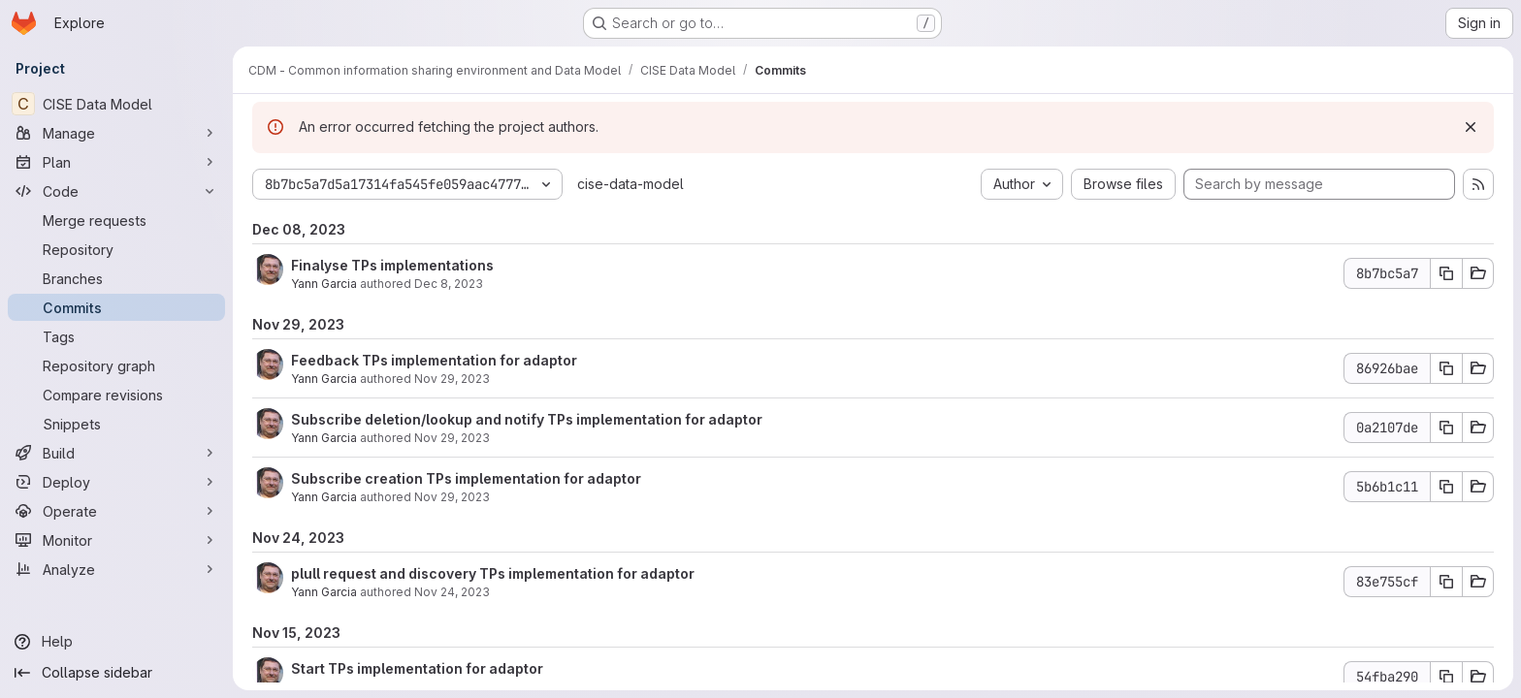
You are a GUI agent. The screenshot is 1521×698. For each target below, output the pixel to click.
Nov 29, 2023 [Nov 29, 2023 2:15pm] (452, 378)
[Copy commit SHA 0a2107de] (1446, 427)
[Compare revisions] (116, 394)
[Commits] (116, 307)
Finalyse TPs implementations (392, 265)
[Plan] (116, 161)
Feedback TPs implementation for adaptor (434, 360)
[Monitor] (116, 540)
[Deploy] (116, 481)
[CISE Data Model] (116, 103)
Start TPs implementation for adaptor (417, 668)
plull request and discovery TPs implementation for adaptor (493, 573)
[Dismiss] (1470, 127)
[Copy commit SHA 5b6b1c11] (1446, 486)
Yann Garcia (324, 283)
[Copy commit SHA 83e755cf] (1446, 581)
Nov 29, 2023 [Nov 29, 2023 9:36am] (452, 497)
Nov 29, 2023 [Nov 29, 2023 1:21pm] (452, 437)
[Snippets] (116, 423)
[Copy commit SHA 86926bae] (1446, 368)
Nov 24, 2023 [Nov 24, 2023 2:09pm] (452, 592)
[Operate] (116, 510)
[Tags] (116, 336)
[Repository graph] (116, 365)
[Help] (116, 641)
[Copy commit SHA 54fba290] (1446, 676)
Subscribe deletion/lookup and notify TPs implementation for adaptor (526, 419)
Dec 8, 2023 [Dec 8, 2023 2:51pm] (448, 283)
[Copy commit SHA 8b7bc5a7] (1446, 273)
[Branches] (116, 278)
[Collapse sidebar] (116, 672)
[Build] (116, 452)
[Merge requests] (116, 220)
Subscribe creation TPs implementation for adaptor (466, 478)
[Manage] (116, 132)
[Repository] (116, 249)
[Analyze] (116, 569)
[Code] (116, 191)
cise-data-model (630, 183)
